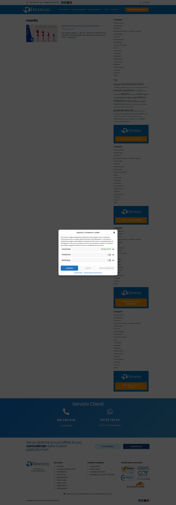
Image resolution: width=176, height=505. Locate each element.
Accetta (69, 268)
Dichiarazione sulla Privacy (93, 273)
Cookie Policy (78, 273)
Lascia (88, 268)
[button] (114, 232)
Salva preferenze (106, 268)
